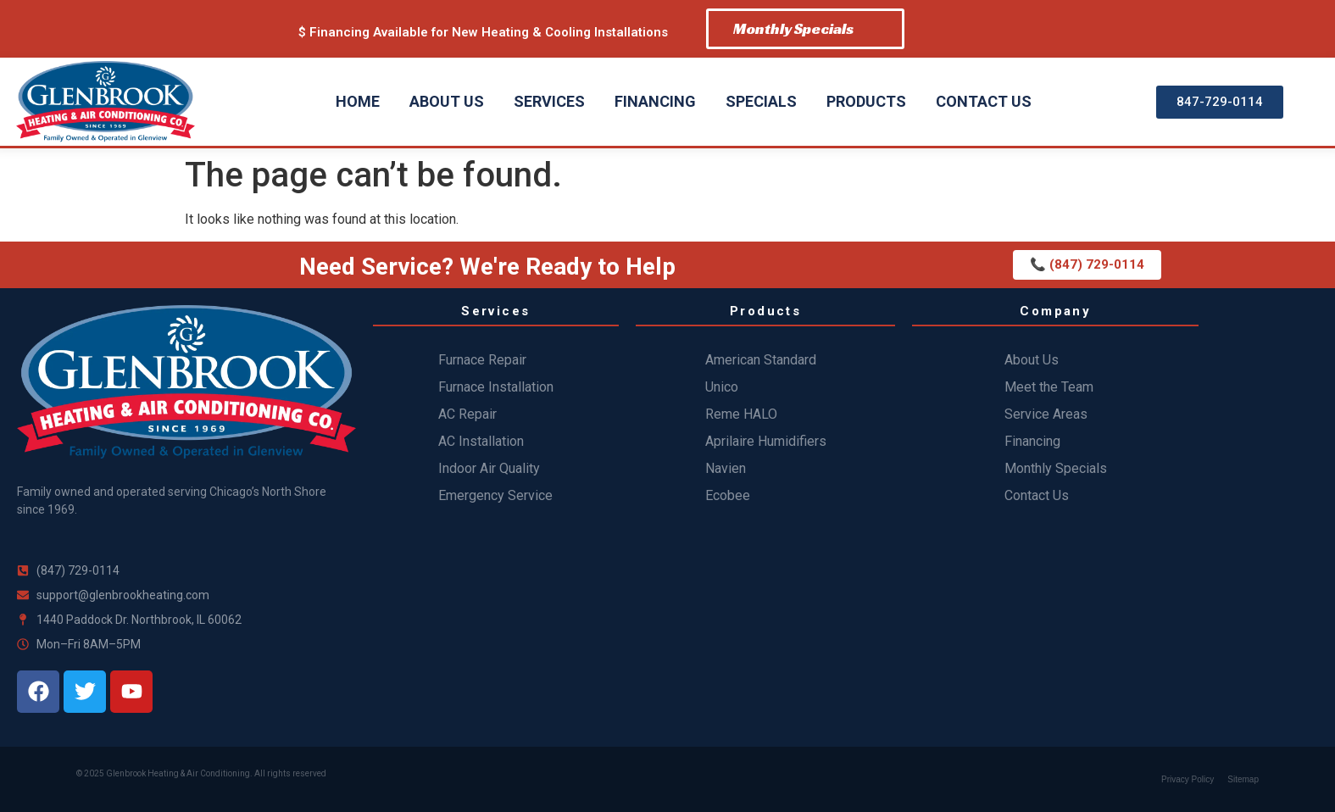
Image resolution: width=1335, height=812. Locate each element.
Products (866, 101)
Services (549, 101)
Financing (655, 101)
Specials (761, 101)
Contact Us (984, 101)
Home (358, 101)
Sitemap (1243, 779)
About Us (446, 101)
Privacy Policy (1187, 779)
